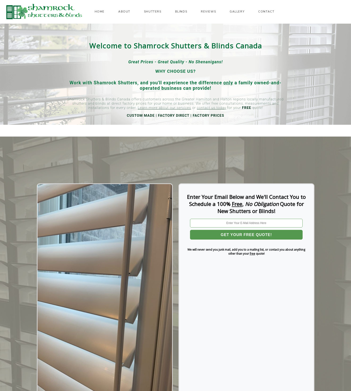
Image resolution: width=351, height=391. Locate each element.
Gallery (237, 11)
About (124, 11)
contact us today (211, 108)
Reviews (208, 11)
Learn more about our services (164, 108)
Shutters (152, 11)
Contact (266, 11)
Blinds (181, 11)
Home (100, 11)
